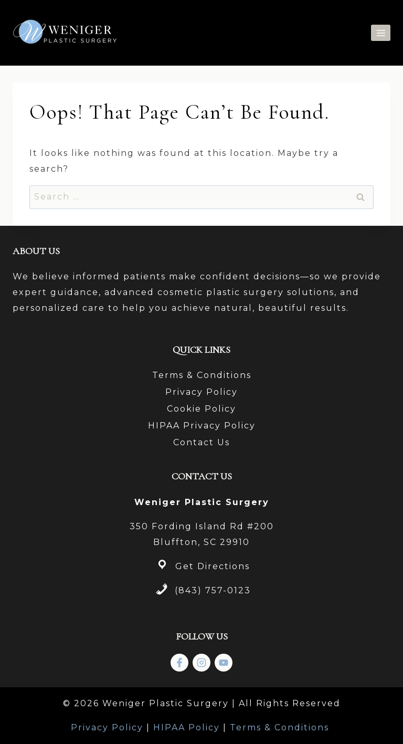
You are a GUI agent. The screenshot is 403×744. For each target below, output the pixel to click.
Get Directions (212, 566)
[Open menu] (380, 33)
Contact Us (201, 442)
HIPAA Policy (186, 727)
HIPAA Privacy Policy (202, 426)
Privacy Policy (201, 392)
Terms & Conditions (201, 375)
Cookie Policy (201, 409)
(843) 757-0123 (213, 590)
